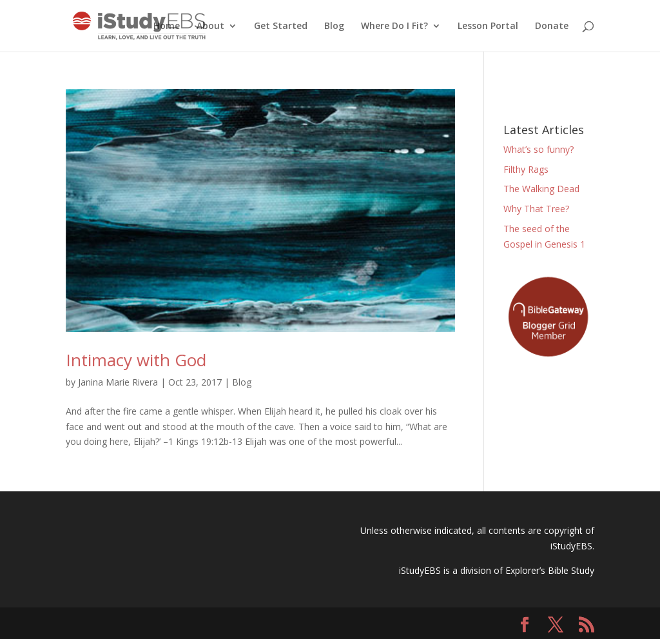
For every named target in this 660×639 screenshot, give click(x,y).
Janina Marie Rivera (118, 382)
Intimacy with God (136, 359)
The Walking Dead (541, 188)
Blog (334, 26)
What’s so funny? (538, 149)
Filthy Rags (525, 169)
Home (166, 26)
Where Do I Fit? (394, 26)
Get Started (280, 26)
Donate (551, 26)
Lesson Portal (488, 26)
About (210, 26)
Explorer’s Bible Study (549, 570)
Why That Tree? (536, 208)
